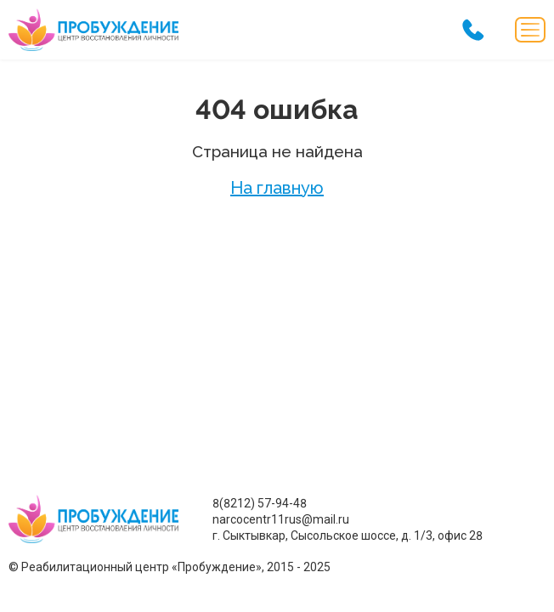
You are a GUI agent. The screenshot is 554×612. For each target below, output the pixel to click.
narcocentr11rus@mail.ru (280, 519)
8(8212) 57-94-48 (259, 503)
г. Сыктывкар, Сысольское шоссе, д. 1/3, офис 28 (347, 535)
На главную (277, 188)
